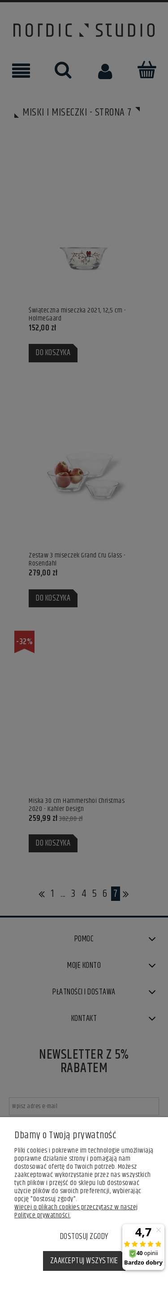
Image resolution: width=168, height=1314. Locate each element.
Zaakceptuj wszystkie (84, 1261)
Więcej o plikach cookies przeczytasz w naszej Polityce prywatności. (76, 1211)
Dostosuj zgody (84, 1236)
